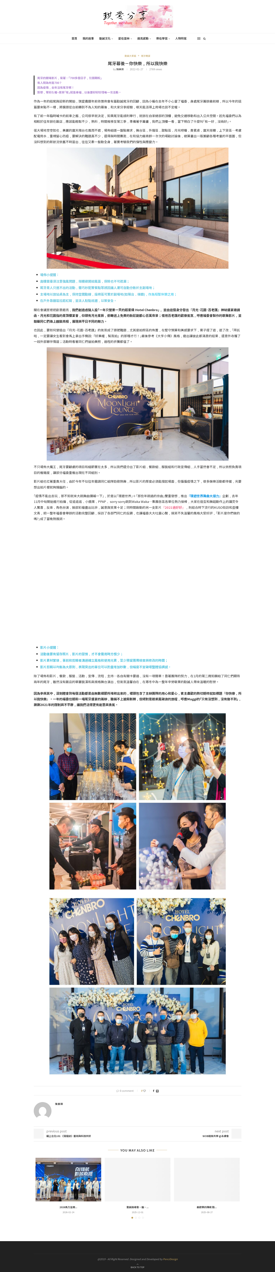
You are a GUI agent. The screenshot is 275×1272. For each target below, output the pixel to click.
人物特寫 (181, 38)
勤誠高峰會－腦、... (138, 1207)
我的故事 (88, 38)
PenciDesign (170, 1259)
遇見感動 (143, 38)
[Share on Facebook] (153, 1090)
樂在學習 (162, 38)
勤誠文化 (105, 38)
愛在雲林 (124, 38)
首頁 (74, 38)
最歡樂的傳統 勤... (207, 1207)
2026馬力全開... (68, 1207)
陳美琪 (120, 69)
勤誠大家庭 (130, 55)
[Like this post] (147, 1090)
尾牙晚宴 (145, 55)
